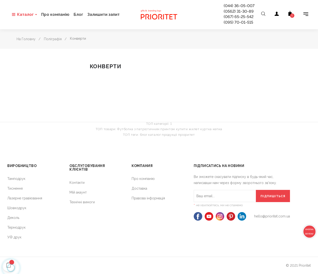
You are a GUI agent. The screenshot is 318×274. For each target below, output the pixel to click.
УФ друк (14, 237)
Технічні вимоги (82, 202)
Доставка (139, 188)
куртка (206, 129)
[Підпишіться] (273, 196)
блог (143, 135)
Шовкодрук (16, 208)
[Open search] (263, 15)
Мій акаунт (78, 192)
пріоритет (186, 135)
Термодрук (16, 227)
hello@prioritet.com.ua (272, 216)
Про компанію (143, 179)
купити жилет (188, 129)
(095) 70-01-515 (238, 22)
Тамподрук (16, 179)
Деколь (13, 218)
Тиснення (15, 188)
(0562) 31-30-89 (239, 11)
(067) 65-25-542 (238, 16)
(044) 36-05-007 (239, 5)
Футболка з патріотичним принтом (146, 129)
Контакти (77, 183)
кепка (217, 129)
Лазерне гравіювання (24, 198)
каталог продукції (162, 135)
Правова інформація (148, 198)
